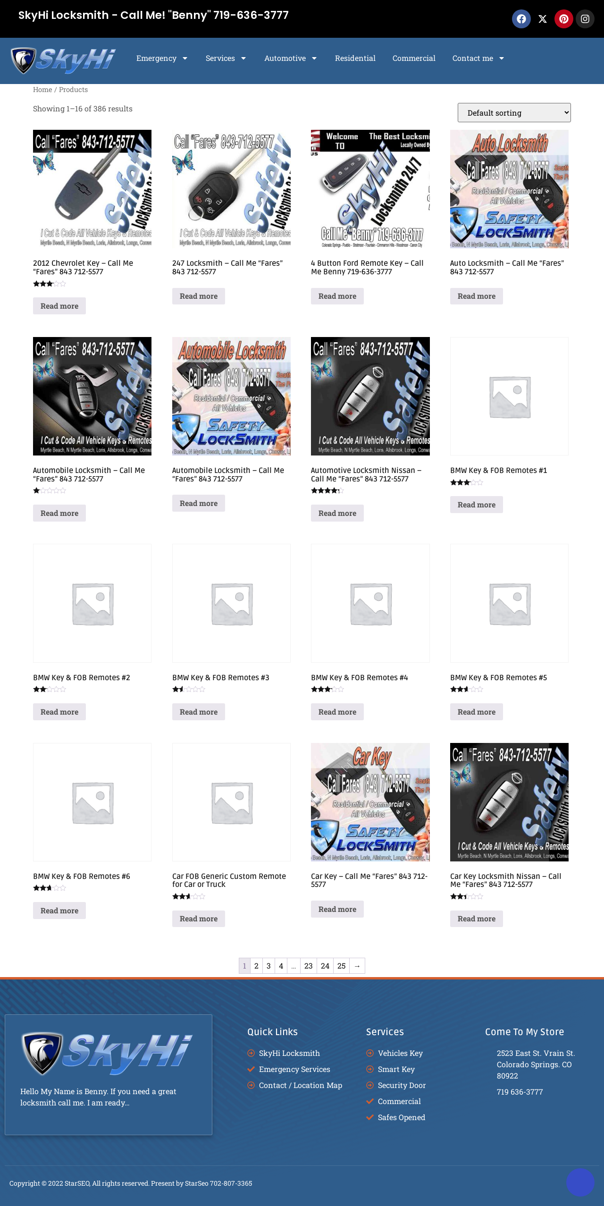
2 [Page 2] (256, 965)
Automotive (291, 58)
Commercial (414, 58)
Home (42, 89)
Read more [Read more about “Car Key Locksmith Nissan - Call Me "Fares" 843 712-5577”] (476, 918)
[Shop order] (514, 112)
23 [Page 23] (308, 965)
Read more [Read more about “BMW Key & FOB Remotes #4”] (337, 712)
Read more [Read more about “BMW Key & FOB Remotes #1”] (476, 504)
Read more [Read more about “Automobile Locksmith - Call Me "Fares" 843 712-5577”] (59, 513)
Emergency (162, 58)
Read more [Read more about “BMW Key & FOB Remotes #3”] (199, 712)
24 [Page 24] (325, 965)
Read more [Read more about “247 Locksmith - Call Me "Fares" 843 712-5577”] (199, 296)
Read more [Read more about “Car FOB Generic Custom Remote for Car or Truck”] (199, 918)
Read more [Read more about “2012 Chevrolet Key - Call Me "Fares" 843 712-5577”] (59, 306)
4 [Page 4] (281, 965)
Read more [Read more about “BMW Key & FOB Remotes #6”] (59, 910)
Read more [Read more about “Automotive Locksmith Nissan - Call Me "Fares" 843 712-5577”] (337, 513)
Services (226, 58)
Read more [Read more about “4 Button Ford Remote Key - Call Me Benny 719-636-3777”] (337, 296)
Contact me (479, 58)
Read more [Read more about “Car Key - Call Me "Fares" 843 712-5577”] (337, 909)
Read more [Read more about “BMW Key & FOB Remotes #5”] (476, 712)
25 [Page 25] (341, 965)
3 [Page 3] (269, 965)
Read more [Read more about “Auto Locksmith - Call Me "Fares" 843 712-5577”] (476, 296)
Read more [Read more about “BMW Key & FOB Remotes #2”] (59, 712)
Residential (355, 58)
